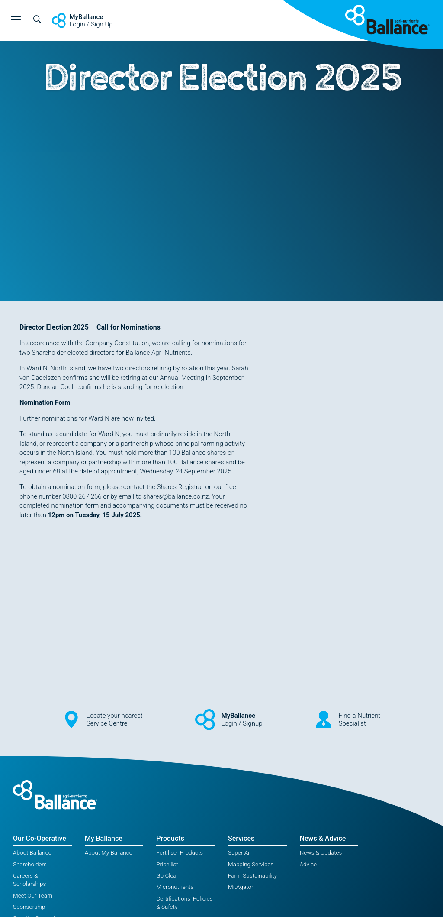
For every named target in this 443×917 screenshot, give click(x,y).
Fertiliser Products (179, 852)
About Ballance (32, 852)
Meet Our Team (32, 895)
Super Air (239, 852)
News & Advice (323, 838)
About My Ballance (108, 852)
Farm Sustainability (252, 875)
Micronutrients (174, 886)
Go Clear (167, 875)
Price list (167, 864)
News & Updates (321, 852)
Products (170, 838)
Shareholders (30, 864)
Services (241, 838)
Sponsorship (29, 906)
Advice (308, 864)
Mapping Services (250, 864)
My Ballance (103, 838)
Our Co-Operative (39, 838)
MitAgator (241, 886)
